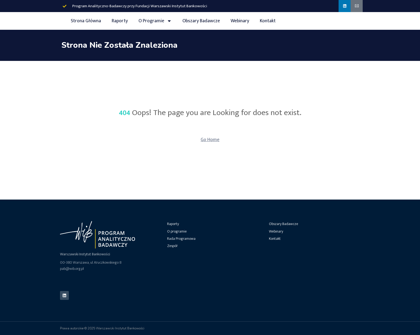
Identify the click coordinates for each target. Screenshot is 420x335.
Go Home (210, 140)
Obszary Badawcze (201, 21)
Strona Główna (86, 21)
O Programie (155, 21)
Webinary (240, 21)
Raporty (120, 21)
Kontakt (268, 21)
